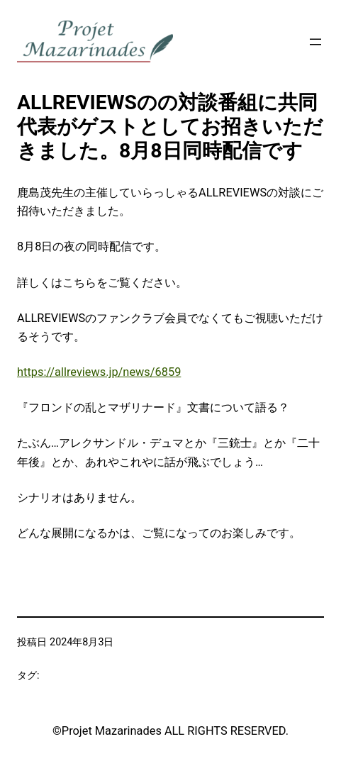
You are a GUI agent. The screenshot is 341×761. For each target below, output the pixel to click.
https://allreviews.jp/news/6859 (99, 372)
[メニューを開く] (315, 41)
